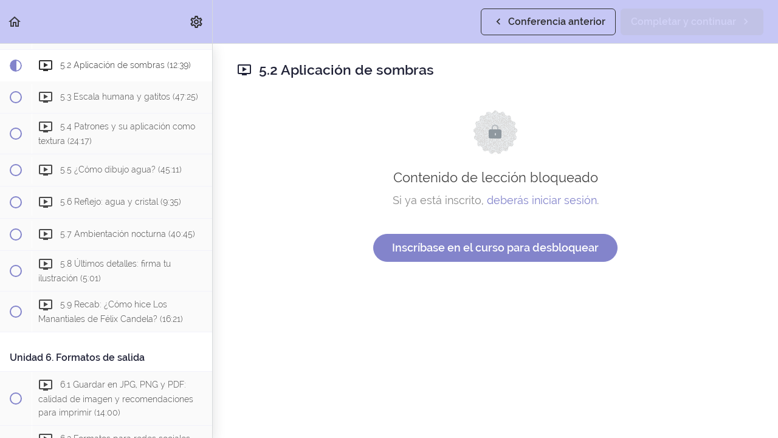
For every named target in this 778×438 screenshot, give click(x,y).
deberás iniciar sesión (542, 200)
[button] (15, 21)
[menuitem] (197, 21)
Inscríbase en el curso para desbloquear (495, 247)
